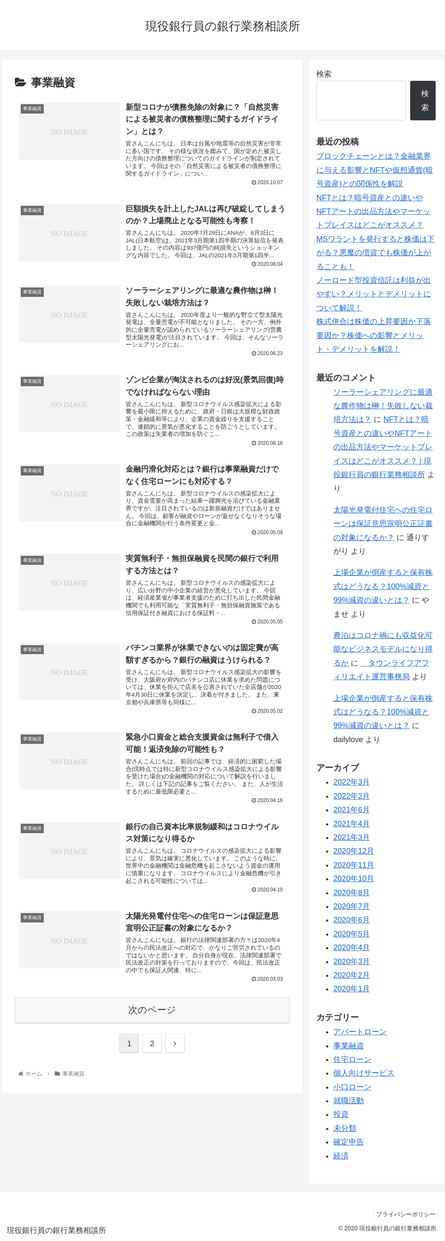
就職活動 (348, 1100)
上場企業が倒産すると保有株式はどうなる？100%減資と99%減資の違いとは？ (383, 586)
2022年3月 (351, 782)
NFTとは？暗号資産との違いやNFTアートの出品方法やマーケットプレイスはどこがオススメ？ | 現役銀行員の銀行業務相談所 (383, 447)
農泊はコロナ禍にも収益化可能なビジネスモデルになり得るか (383, 649)
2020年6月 (351, 920)
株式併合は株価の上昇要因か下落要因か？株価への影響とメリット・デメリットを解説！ (373, 335)
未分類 (344, 1128)
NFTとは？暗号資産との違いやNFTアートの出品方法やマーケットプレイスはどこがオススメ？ (373, 212)
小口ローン (352, 1087)
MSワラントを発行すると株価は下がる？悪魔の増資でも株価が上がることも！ (375, 253)
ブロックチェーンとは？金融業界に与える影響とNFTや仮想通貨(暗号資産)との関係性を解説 (374, 170)
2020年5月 (351, 934)
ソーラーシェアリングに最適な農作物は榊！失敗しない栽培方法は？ (383, 406)
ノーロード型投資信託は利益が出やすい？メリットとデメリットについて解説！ (373, 294)
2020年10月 (353, 878)
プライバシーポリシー (404, 1214)
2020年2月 (351, 975)
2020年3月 (351, 961)
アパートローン (360, 1032)
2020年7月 (351, 906)
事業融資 (348, 1046)
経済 (341, 1156)
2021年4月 (351, 824)
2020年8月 (351, 892)
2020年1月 (351, 989)
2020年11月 (353, 865)
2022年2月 (351, 796)
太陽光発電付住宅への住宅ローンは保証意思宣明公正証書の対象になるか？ (383, 524)
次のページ (152, 1036)
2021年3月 (351, 837)
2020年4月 (351, 947)
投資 (341, 1114)
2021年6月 (351, 810)
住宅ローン (352, 1059)
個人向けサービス (363, 1073)
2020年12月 (353, 851)
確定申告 (348, 1142)
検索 (324, 74)
